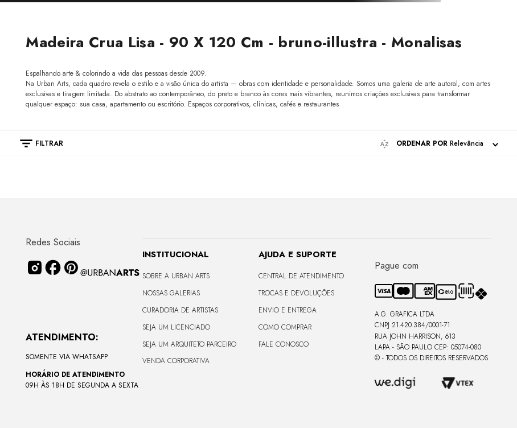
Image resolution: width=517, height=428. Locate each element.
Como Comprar (284, 327)
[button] (36, 143)
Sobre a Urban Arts (176, 276)
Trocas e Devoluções (296, 293)
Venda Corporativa (176, 361)
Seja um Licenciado (176, 327)
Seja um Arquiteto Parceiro (189, 344)
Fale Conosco (283, 344)
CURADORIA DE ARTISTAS (180, 310)
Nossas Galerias (171, 293)
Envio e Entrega (287, 310)
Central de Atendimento (301, 276)
